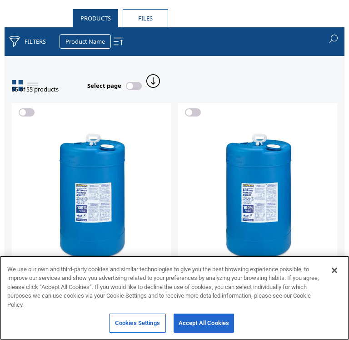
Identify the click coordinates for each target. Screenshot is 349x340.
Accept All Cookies (204, 326)
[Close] (334, 274)
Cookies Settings (137, 326)
